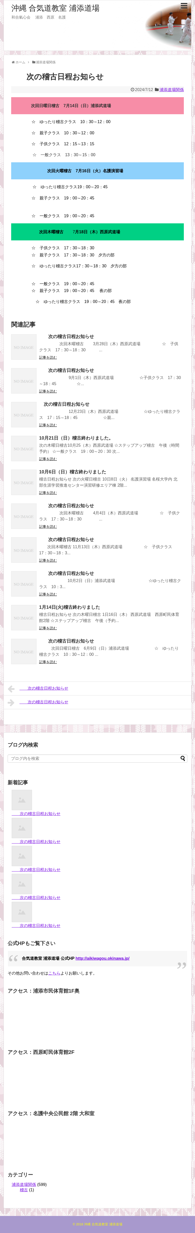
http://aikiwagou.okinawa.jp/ (102, 958)
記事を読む (48, 357)
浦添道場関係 (171, 90)
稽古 (24, 1190)
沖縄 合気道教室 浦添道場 (55, 8)
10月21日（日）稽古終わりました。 (76, 438)
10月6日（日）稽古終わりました (72, 471)
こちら (54, 973)
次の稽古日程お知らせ (66, 336)
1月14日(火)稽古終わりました (69, 607)
